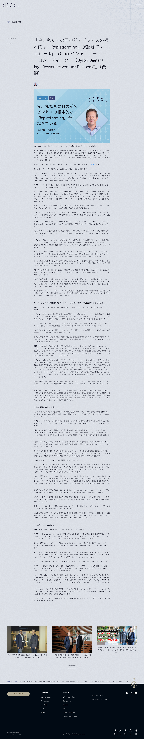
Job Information (69, 712)
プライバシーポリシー (98, 695)
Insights (15, 681)
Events (65, 705)
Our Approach (46, 697)
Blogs (65, 709)
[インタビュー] (11, 38)
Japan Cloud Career (70, 716)
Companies (45, 701)
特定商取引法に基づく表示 (99, 699)
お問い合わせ (18, 694)
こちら (91, 165)
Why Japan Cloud (69, 697)
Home (9, 681)
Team (43, 709)
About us (44, 705)
